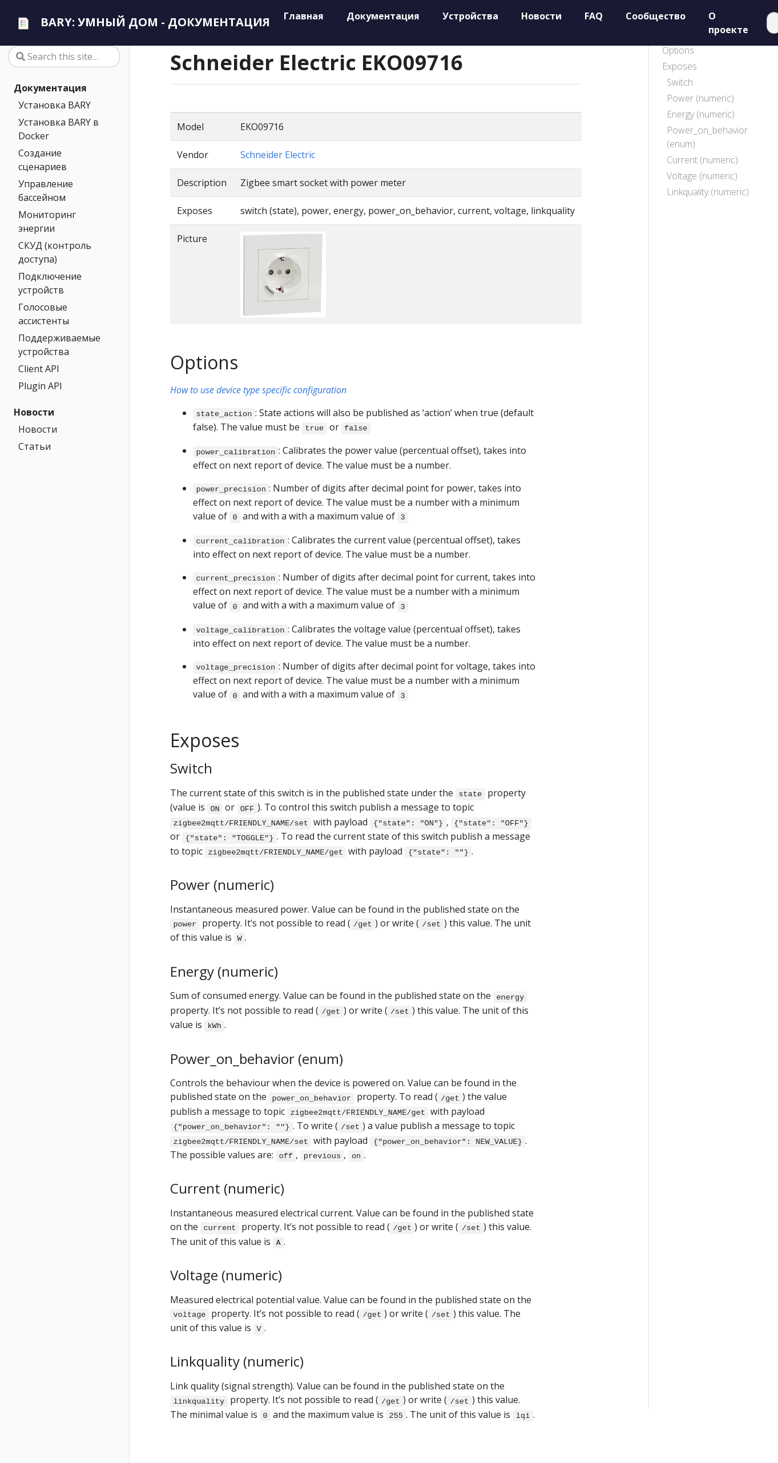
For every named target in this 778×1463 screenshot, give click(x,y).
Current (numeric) (702, 160)
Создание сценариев (42, 160)
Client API (38, 368)
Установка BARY (54, 105)
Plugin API (40, 386)
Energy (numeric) (701, 114)
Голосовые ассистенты (43, 314)
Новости (34, 412)
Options (678, 50)
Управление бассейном (45, 191)
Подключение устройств (50, 283)
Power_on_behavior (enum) (707, 137)
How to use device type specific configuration (258, 390)
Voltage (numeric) (702, 176)
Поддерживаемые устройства (59, 345)
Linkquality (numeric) (708, 192)
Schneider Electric (277, 154)
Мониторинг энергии (47, 221)
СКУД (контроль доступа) (54, 252)
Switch (680, 82)
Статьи (34, 446)
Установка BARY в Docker (58, 129)
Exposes (679, 66)
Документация (50, 88)
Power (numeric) (700, 98)
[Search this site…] (64, 56)
